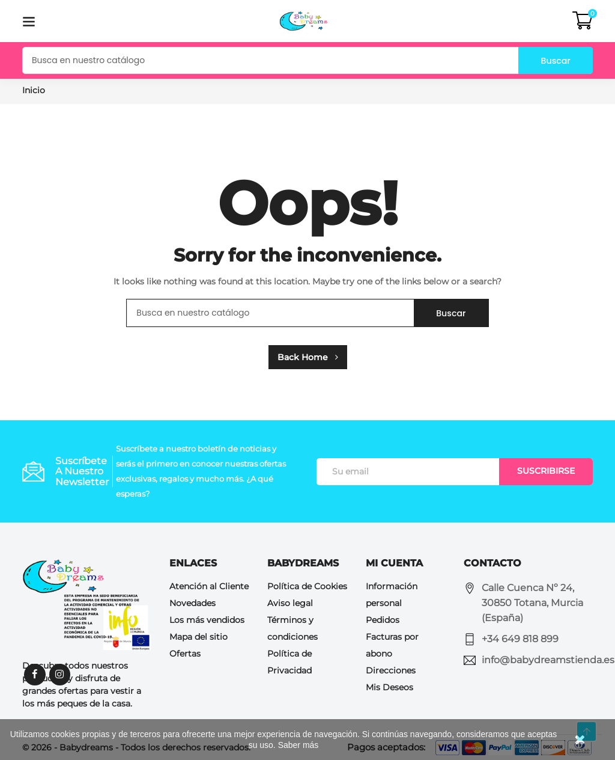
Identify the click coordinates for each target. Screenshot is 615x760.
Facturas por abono (392, 645)
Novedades (192, 603)
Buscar (552, 60)
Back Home (307, 357)
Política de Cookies (307, 586)
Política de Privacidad (289, 662)
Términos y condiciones (292, 628)
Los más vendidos (206, 619)
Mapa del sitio (198, 636)
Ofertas (185, 653)
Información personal (391, 594)
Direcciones (391, 670)
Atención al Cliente (209, 586)
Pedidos (382, 619)
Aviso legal (290, 603)
